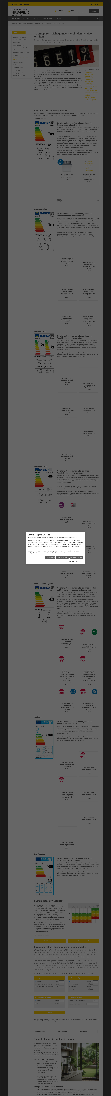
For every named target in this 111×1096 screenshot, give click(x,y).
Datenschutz (79, 561)
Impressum (72, 561)
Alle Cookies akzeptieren (76, 557)
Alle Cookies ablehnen (62, 557)
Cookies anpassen (50, 557)
